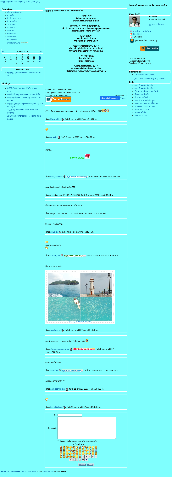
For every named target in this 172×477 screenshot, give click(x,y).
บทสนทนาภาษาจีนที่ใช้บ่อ (146, 103)
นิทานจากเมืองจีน (142, 109)
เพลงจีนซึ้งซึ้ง (140, 113)
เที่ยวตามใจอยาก (14, 12)
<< (3, 51)
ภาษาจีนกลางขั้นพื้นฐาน (145, 100)
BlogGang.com (141, 115)
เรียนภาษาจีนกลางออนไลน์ (146, 91)
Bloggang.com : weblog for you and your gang (20, 1)
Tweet (122, 98)
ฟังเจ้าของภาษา (14, 18)
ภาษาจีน (10, 15)
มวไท (10, 30)
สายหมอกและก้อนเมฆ (61, 349)
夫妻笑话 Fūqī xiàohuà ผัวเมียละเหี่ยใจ (23, 94)
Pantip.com (5, 476)
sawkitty (55, 137)
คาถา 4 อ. (11, 27)
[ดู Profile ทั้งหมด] (156, 25)
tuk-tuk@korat (58, 407)
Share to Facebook (109, 98)
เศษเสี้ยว (55, 370)
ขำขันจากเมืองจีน (142, 97)
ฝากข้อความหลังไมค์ (140, 31)
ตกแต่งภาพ (12, 40)
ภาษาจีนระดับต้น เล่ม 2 (145, 88)
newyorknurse (58, 177)
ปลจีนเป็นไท (13, 43)
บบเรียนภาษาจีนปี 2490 (145, 106)
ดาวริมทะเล (57, 330)
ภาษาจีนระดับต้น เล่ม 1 (145, 85)
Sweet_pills (57, 255)
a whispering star (59, 389)
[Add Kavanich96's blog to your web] (149, 78)
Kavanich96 (57, 119)
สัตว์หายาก (11, 37)
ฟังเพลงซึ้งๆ (12, 21)
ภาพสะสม (11, 33)
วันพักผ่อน (11, 24)
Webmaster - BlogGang (145, 74)
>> (41, 51)
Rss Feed (135, 34)
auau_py (55, 232)
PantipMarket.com (17, 476)
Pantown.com (30, 476)
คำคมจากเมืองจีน (142, 94)
